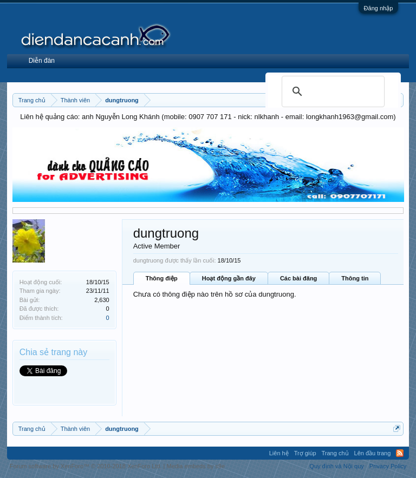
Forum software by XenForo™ (86, 466)
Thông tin (354, 278)
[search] (331, 91)
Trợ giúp (305, 453)
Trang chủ (335, 453)
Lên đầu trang (372, 453)
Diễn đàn (42, 60)
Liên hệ (279, 453)
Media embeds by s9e (195, 466)
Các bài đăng (298, 278)
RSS (400, 453)
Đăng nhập (378, 8)
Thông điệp (162, 278)
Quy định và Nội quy (336, 466)
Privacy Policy (387, 466)
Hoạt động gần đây (229, 278)
